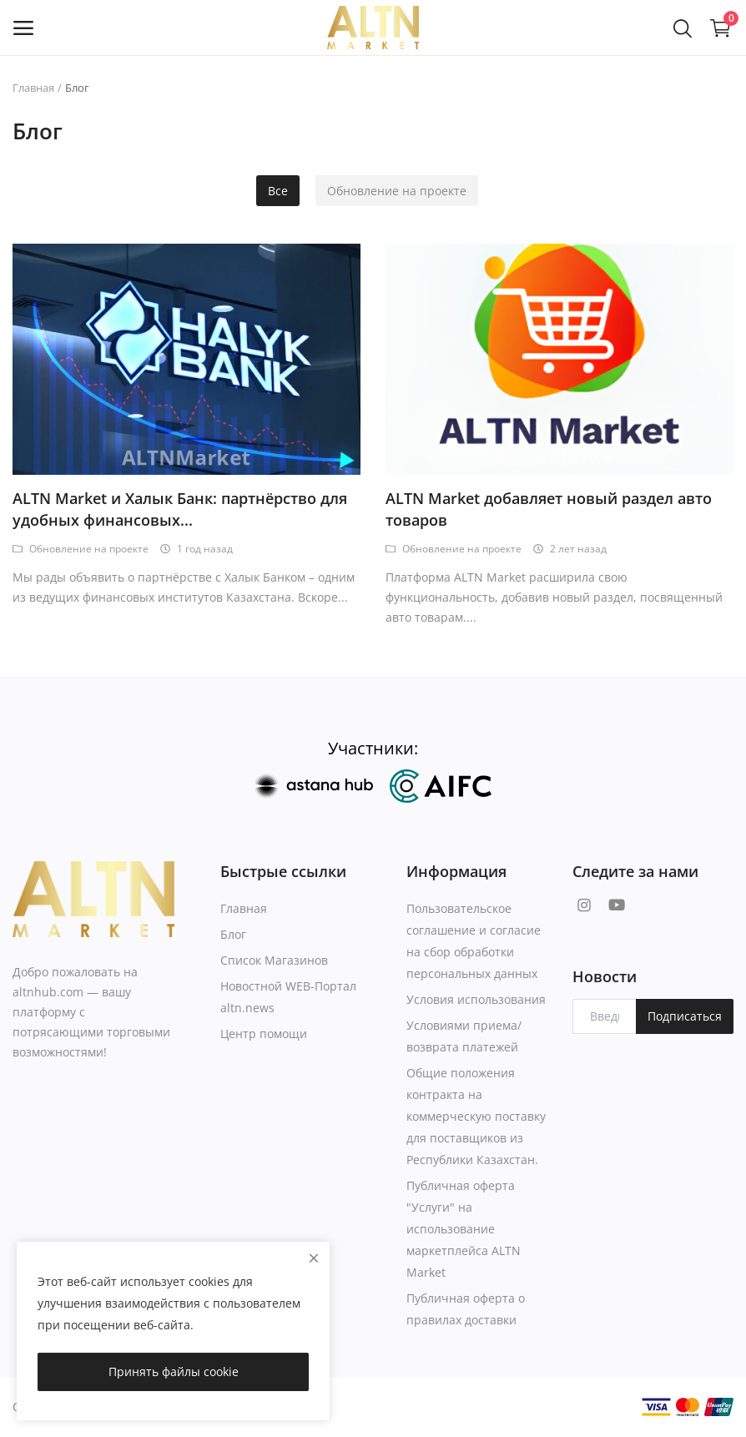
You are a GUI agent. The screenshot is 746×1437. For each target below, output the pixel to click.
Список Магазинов (274, 960)
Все (278, 191)
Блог (233, 934)
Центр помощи (263, 1033)
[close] (313, 1258)
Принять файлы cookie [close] (173, 1371)
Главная (33, 87)
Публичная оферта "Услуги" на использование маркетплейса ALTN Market (463, 1228)
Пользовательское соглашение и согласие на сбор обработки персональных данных (473, 940)
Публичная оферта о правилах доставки (465, 1309)
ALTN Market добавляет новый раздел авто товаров (549, 509)
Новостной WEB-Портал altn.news (288, 997)
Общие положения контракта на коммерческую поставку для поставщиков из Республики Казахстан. (476, 1116)
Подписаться (685, 1016)
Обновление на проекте (396, 191)
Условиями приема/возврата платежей (464, 1036)
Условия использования (476, 999)
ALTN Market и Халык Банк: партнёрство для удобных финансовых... (180, 509)
